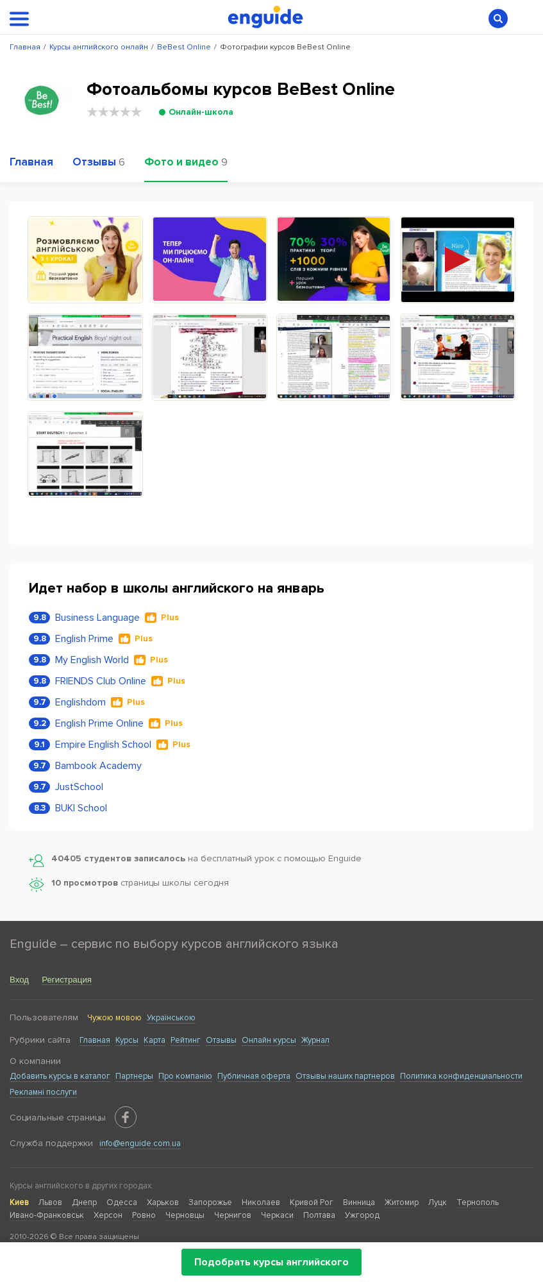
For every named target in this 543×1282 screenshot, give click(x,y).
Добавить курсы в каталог (60, 1076)
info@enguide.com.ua (140, 1143)
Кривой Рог (311, 1202)
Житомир (402, 1202)
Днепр (84, 1202)
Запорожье (210, 1202)
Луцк (437, 1202)
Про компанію (185, 1076)
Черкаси (277, 1215)
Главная (94, 1040)
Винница (359, 1202)
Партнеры (134, 1076)
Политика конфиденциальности (461, 1076)
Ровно (144, 1215)
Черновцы (185, 1215)
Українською (171, 1018)
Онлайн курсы (269, 1040)
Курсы (126, 1040)
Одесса (121, 1202)
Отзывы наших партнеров (345, 1076)
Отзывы (221, 1040)
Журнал (315, 1040)
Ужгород (362, 1215)
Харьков (163, 1202)
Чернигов (232, 1215)
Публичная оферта (253, 1076)
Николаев (261, 1202)
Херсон (108, 1215)
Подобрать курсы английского (271, 1262)
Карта (154, 1040)
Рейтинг (186, 1040)
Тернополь (477, 1202)
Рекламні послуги (43, 1092)
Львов (50, 1202)
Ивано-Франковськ (47, 1215)
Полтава (319, 1215)
